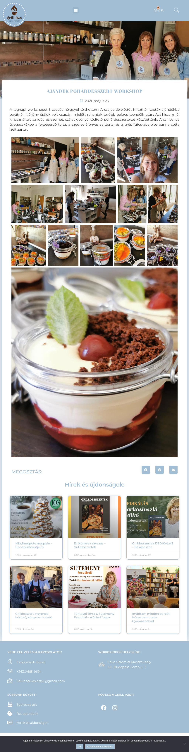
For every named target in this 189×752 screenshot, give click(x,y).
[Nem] (184, 744)
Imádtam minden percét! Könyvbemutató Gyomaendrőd (151, 617)
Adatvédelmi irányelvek (100, 746)
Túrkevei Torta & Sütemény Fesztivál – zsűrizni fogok (94, 615)
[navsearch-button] (176, 10)
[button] (76, 10)
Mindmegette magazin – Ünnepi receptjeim (33, 545)
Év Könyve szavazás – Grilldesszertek (90, 545)
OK (80, 746)
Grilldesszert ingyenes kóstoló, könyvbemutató (33, 615)
